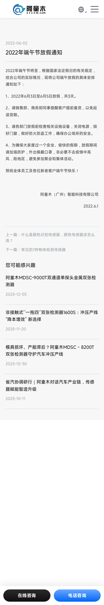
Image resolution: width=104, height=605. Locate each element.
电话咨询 (77, 595)
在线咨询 (27, 595)
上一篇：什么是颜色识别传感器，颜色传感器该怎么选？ (50, 237)
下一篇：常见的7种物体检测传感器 (36, 249)
